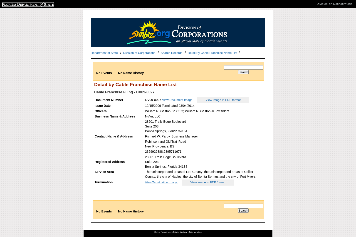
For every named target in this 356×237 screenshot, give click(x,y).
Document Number (109, 100)
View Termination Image (161, 182)
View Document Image (177, 100)
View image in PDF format (223, 100)
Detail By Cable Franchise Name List (212, 53)
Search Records (172, 53)
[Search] (243, 67)
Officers (101, 111)
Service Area (104, 172)
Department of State (104, 53)
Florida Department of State (20, 3)
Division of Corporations (139, 53)
